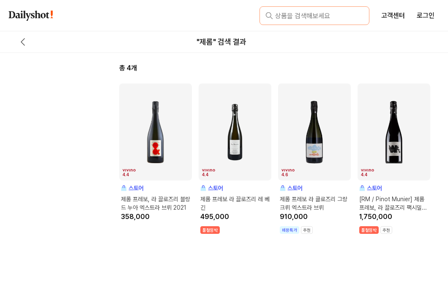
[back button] (22, 41)
